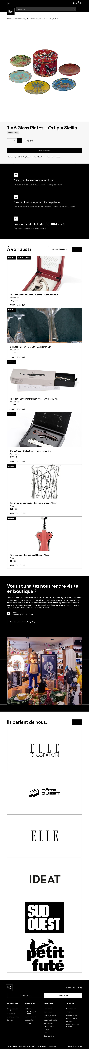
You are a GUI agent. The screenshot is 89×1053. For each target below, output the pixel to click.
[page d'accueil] (11, 11)
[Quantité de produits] (14, 140)
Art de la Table (48, 1027)
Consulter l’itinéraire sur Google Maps (23, 626)
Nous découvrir (12, 1008)
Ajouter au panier (44, 150)
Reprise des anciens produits (72, 1030)
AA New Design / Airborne (30, 1017)
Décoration (31, 19)
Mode (46, 1037)
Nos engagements (13, 1021)
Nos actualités (71, 1013)
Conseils (69, 1016)
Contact (10, 1024)
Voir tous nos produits (59, 249)
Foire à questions (71, 1019)
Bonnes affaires (49, 1040)
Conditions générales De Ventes (46, 1050)
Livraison (69, 1026)
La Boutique (11, 1018)
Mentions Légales (12, 1050)
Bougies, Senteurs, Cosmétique (50, 1020)
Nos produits (48, 1008)
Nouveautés (48, 1013)
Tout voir (28, 1027)
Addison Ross (29, 1024)
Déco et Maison (19, 19)
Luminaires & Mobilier (50, 1024)
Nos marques (30, 1008)
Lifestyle (46, 1034)
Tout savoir (70, 1008)
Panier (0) (63, 1000)
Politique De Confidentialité (27, 1050)
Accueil (9, 19)
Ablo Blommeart (30, 1021)
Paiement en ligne (71, 1023)
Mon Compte (25, 1000)
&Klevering (28, 1013)
